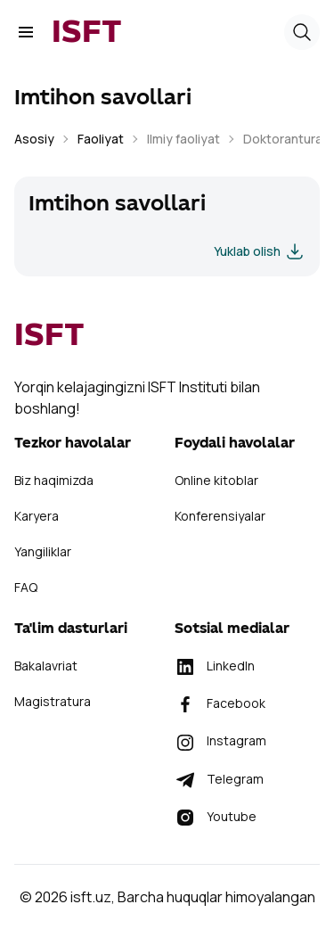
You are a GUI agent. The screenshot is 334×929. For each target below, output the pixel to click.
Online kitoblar (216, 480)
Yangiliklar (42, 551)
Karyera (36, 515)
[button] (302, 32)
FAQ (25, 587)
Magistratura (52, 701)
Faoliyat (100, 138)
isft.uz (90, 897)
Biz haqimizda (54, 480)
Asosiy (34, 138)
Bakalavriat (45, 665)
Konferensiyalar (220, 515)
